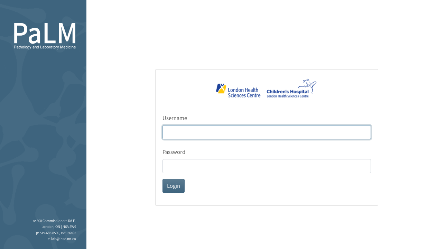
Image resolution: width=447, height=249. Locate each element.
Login (173, 186)
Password (173, 152)
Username (174, 118)
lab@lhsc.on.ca (63, 238)
